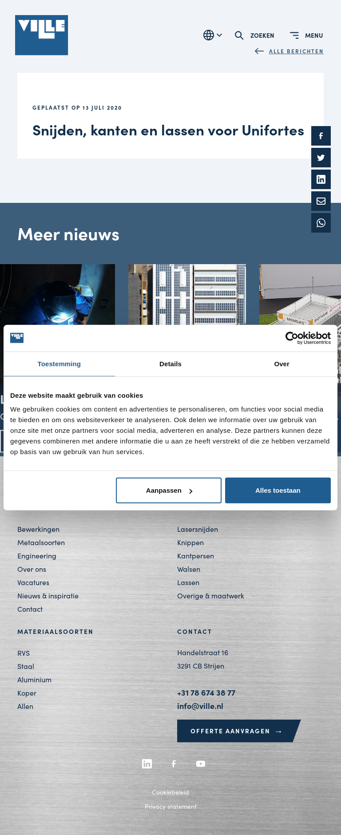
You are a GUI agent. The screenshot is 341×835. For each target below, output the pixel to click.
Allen (25, 706)
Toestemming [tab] (59, 363)
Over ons (31, 569)
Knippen (190, 542)
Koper (26, 692)
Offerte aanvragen (237, 730)
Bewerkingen (38, 529)
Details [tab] (170, 363)
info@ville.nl (200, 705)
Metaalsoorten (41, 542)
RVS (23, 652)
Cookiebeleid (170, 792)
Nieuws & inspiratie (48, 595)
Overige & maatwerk (210, 595)
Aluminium (34, 679)
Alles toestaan (278, 490)
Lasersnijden (197, 529)
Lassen (188, 582)
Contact (30, 608)
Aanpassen (169, 490)
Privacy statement (171, 806)
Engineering (36, 555)
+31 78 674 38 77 (206, 692)
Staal (25, 666)
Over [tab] (281, 363)
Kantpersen (195, 555)
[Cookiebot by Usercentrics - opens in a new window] (292, 337)
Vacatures (33, 582)
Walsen (188, 569)
